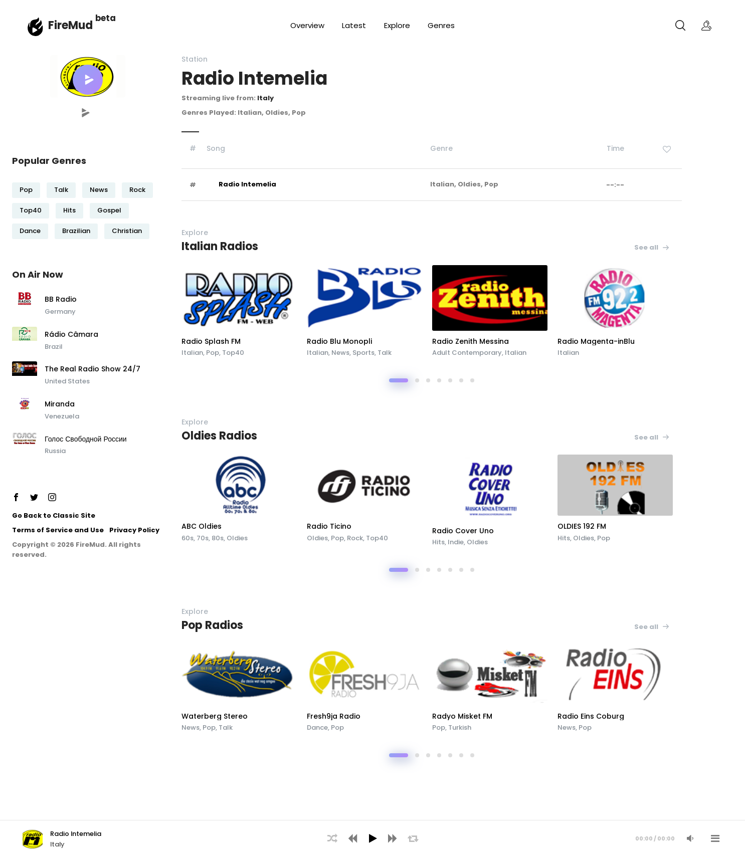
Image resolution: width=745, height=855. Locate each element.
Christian (127, 231)
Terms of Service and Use (58, 530)
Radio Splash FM (211, 341)
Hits (69, 210)
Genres (441, 25)
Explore (397, 25)
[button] (88, 80)
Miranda (60, 404)
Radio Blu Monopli (339, 341)
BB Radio (61, 299)
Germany (60, 311)
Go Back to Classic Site (53, 515)
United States (67, 381)
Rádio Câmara (71, 334)
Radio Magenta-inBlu (596, 341)
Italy (265, 98)
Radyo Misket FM (462, 716)
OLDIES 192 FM (581, 526)
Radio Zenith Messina (470, 341)
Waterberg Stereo (214, 716)
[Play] (372, 838)
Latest (354, 25)
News (99, 189)
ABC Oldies (201, 526)
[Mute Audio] (690, 838)
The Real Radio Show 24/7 (92, 369)
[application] (372, 837)
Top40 (31, 210)
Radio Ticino (329, 526)
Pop (26, 189)
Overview (307, 25)
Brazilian (76, 231)
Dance (30, 231)
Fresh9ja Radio (333, 716)
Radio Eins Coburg (590, 716)
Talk (61, 189)
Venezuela (62, 416)
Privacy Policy (134, 530)
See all (652, 247)
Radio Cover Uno (463, 531)
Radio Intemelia (247, 184)
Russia (55, 451)
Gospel (109, 210)
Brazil (54, 346)
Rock (137, 189)
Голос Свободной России (86, 439)
